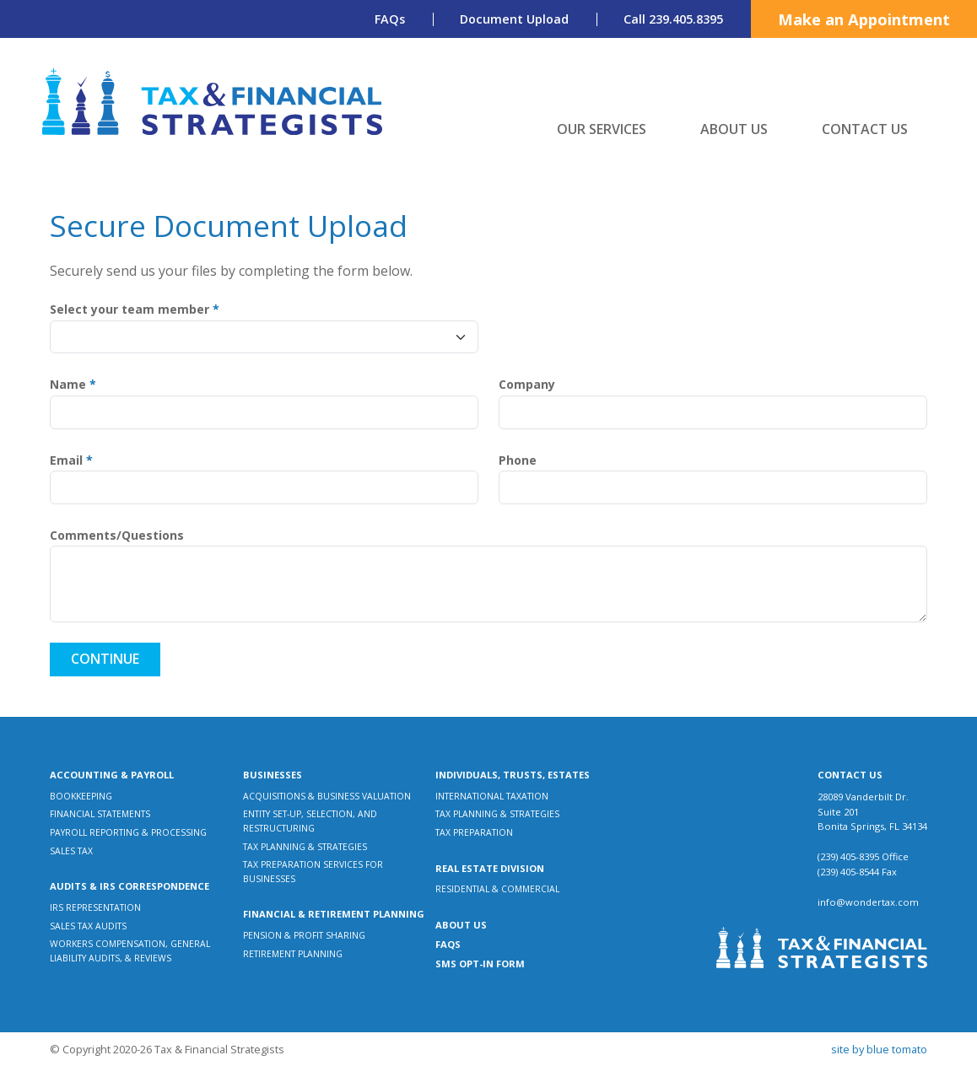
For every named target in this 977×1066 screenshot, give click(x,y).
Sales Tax (71, 851)
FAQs (390, 19)
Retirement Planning (293, 954)
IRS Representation (95, 907)
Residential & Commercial (497, 889)
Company (527, 385)
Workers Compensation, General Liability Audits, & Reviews (130, 951)
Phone (518, 461)
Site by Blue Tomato (879, 1049)
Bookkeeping (81, 796)
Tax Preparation (474, 832)
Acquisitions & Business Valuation (327, 796)
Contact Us (865, 129)
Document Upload (514, 19)
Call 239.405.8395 (673, 19)
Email (71, 461)
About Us (734, 129)
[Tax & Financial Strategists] (212, 101)
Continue (105, 658)
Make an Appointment (864, 19)
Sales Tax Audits (88, 926)
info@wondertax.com (868, 902)
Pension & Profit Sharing (304, 935)
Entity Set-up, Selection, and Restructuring (310, 821)
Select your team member (134, 310)
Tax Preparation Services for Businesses (313, 872)
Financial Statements (100, 814)
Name (73, 385)
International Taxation (491, 796)
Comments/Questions (117, 536)
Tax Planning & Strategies (305, 847)
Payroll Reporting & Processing (128, 832)
